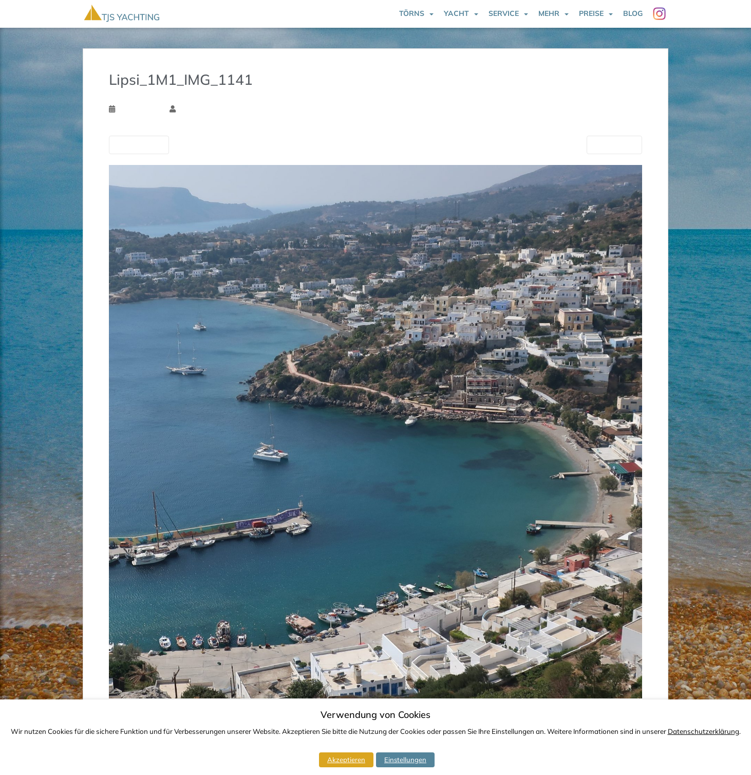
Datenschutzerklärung (703, 731)
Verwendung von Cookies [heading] (375, 715)
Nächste (614, 144)
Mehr (548, 13)
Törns (411, 13)
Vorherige (139, 144)
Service (504, 13)
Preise (591, 13)
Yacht (456, 13)
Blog (633, 13)
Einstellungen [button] (405, 759)
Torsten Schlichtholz (208, 109)
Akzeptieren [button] (346, 759)
